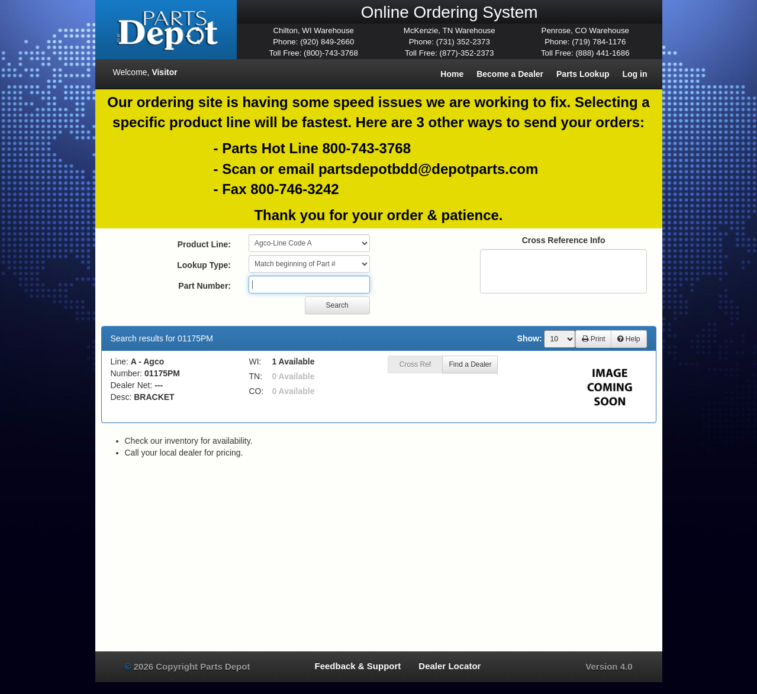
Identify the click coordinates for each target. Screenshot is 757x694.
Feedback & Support (357, 666)
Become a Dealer (509, 74)
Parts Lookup (582, 74)
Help (628, 339)
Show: (529, 338)
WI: (255, 361)
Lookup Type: (204, 265)
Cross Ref (415, 364)
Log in (635, 74)
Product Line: (204, 244)
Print (593, 339)
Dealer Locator (449, 666)
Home (451, 74)
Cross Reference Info (563, 240)
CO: (256, 391)
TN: (256, 376)
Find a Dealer (470, 364)
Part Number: (204, 285)
